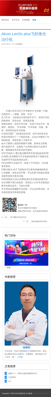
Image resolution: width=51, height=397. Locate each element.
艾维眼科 (19, 44)
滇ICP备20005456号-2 (41, 393)
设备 (34, 20)
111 (9, 381)
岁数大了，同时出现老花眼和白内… (23, 373)
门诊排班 (12, 377)
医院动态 (5, 20)
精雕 (26, 254)
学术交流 (15, 20)
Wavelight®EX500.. (39, 221)
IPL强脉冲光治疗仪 (18, 217)
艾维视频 (26, 20)
